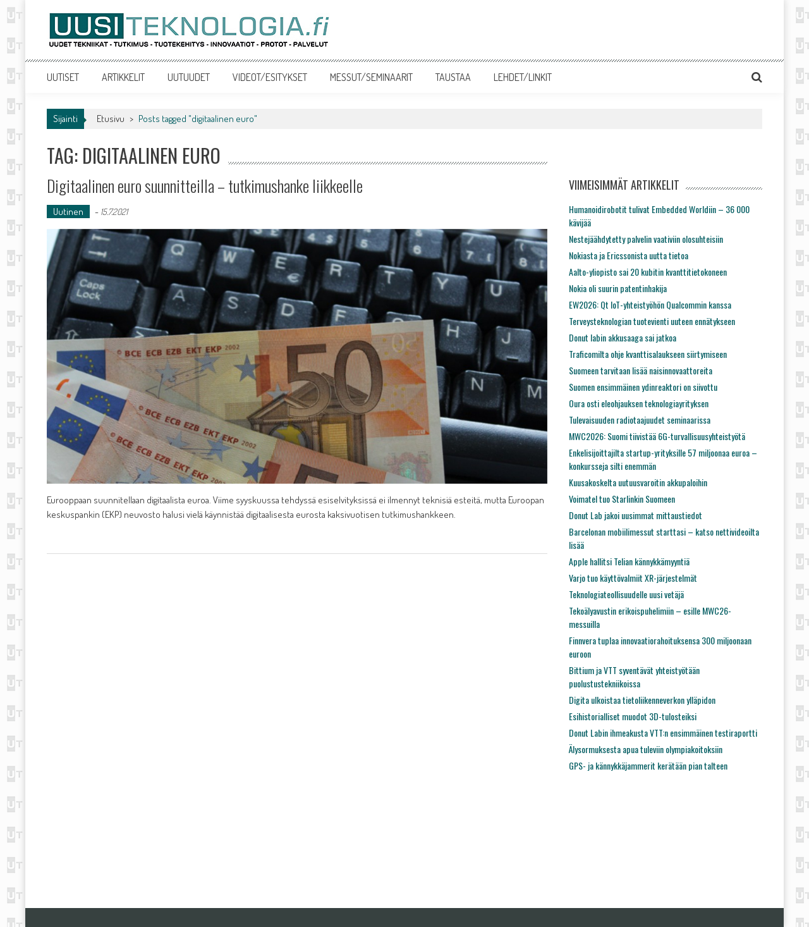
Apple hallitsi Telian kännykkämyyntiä (629, 561)
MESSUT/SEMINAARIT (371, 77)
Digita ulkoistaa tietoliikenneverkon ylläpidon (642, 699)
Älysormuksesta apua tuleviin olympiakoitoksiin (645, 749)
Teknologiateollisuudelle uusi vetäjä (626, 594)
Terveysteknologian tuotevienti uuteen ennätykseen (652, 321)
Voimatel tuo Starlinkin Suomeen (622, 498)
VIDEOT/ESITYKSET (270, 77)
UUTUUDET (188, 77)
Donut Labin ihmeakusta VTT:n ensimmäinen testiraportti (663, 732)
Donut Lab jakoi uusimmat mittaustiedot (635, 515)
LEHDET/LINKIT (523, 77)
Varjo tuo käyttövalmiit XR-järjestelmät (633, 577)
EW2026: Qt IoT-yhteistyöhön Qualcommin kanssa (650, 304)
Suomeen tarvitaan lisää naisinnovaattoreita (640, 370)
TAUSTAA (453, 77)
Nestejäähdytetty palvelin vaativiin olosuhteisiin (646, 238)
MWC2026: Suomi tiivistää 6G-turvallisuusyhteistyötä (657, 436)
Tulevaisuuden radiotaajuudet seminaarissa (639, 419)
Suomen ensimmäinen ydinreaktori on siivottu (643, 386)
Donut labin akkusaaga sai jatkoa (622, 337)
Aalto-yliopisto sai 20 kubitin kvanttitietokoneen (648, 271)
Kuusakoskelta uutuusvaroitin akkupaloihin (638, 482)
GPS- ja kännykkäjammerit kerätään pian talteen (648, 765)
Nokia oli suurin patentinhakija (618, 288)
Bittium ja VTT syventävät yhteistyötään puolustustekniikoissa (634, 676)
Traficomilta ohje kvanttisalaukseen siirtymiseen (648, 353)
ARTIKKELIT (123, 77)
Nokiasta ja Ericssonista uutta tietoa (628, 255)
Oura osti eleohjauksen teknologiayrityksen (639, 403)
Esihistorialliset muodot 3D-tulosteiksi (632, 716)
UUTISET (63, 77)
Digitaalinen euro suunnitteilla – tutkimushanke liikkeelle (205, 185)
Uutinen (68, 212)
